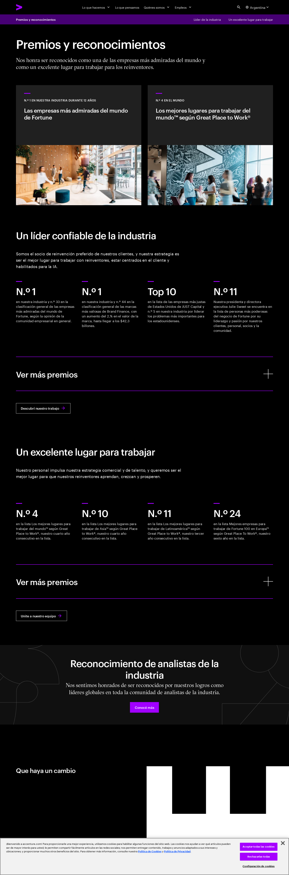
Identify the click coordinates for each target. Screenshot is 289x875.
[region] (144, 856)
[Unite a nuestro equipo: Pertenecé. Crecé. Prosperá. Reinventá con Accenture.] (41, 616)
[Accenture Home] (28, 7)
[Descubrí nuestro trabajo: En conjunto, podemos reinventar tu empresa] (43, 408)
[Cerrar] (283, 843)
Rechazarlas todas (258, 856)
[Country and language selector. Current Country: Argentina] (257, 7)
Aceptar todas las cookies (259, 846)
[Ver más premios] (144, 374)
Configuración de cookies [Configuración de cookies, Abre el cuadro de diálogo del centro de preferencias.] (259, 866)
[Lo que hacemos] (96, 7)
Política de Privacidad (177, 851)
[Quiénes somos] (157, 7)
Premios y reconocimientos (36, 19)
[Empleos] (183, 7)
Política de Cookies (150, 851)
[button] (144, 707)
